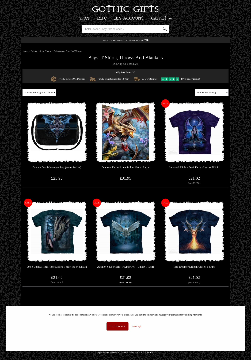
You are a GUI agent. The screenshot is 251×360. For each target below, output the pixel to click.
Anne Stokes (45, 51)
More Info (136, 326)
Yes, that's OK (117, 326)
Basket (161, 18)
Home (25, 51)
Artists (34, 51)
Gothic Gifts (125, 10)
